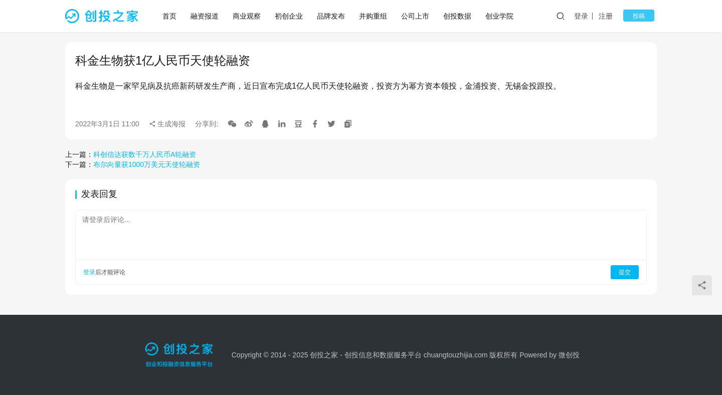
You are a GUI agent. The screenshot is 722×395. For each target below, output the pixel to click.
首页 (170, 16)
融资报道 (206, 16)
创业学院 (500, 16)
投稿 (643, 16)
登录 (589, 16)
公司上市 (416, 16)
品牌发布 (332, 16)
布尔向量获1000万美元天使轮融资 (146, 164)
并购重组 (374, 16)
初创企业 (290, 16)
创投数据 (458, 16)
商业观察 (248, 16)
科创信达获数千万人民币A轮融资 (144, 154)
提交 (625, 272)
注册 (614, 16)
